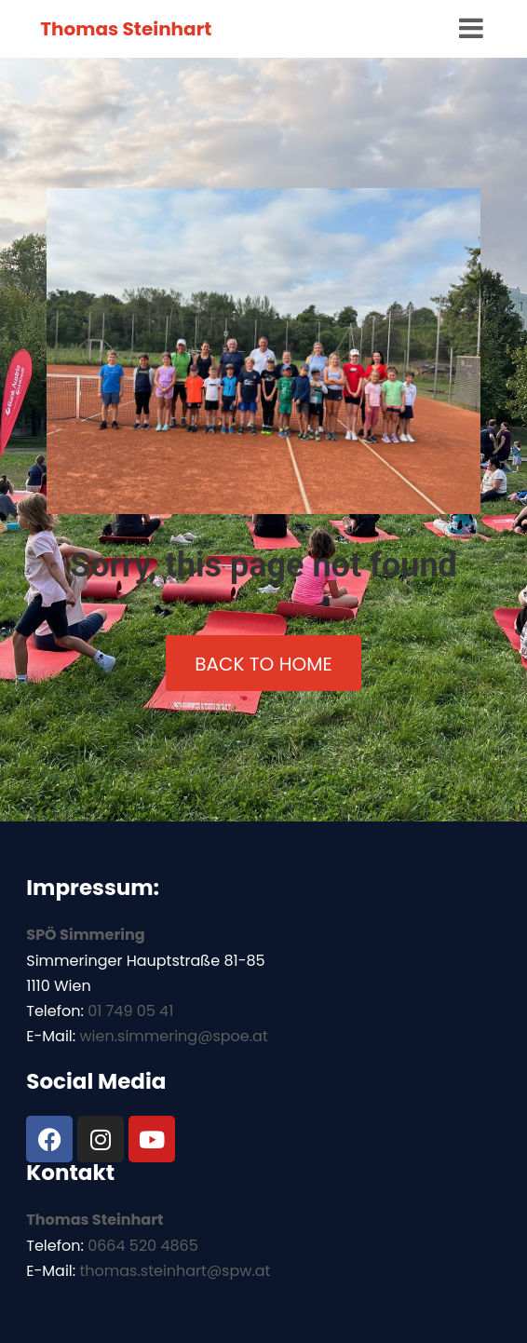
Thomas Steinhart (125, 29)
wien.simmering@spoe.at (173, 1036)
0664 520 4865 (143, 1245)
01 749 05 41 (130, 1011)
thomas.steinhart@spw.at (174, 1271)
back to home (263, 664)
